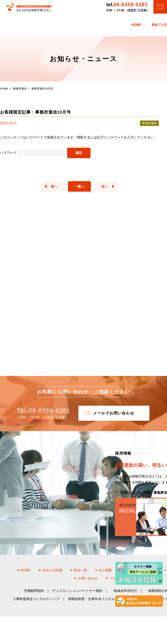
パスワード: (32, 155)
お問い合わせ (88, 566)
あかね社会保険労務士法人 (88, 613)
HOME (26, 558)
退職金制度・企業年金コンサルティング (98, 586)
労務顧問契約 (34, 578)
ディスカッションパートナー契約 (77, 578)
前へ (50, 188)
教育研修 (143, 586)
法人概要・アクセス (114, 558)
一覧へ (79, 188)
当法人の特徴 (52, 558)
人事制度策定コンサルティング (36, 586)
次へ (108, 188)
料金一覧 (80, 558)
